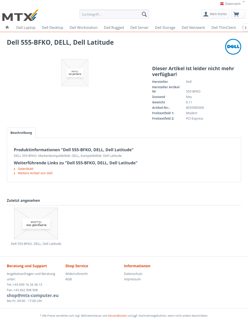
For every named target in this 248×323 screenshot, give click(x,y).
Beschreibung (21, 132)
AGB (68, 279)
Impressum (132, 279)
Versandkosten (117, 316)
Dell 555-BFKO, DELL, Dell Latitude (36, 244)
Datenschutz (133, 274)
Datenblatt (24, 169)
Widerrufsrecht (76, 274)
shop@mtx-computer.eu (33, 295)
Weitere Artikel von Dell (33, 173)
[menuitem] (114, 16)
